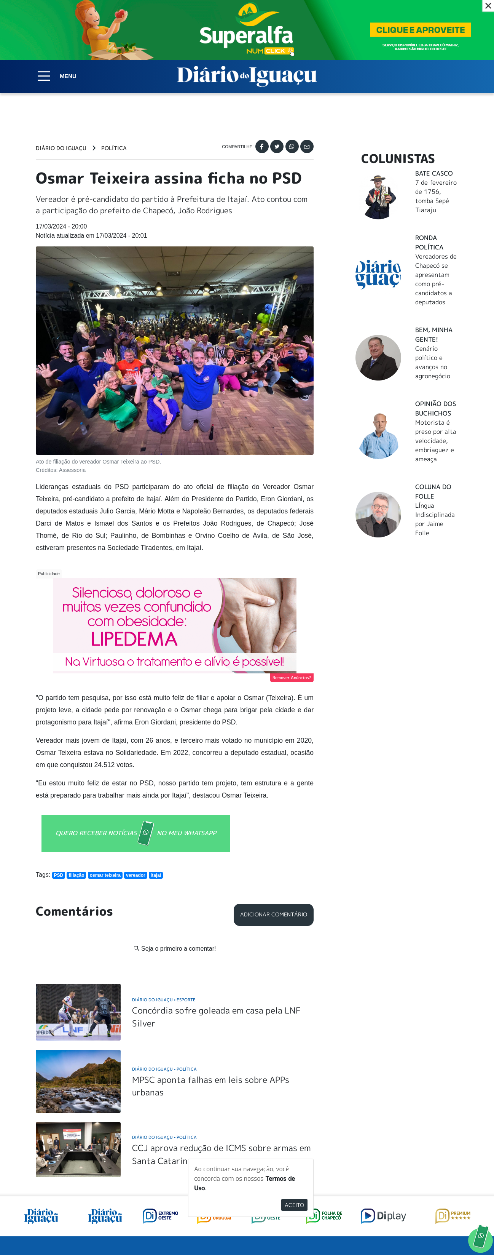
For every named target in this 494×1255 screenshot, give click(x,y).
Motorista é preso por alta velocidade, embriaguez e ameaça (435, 440)
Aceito (294, 1205)
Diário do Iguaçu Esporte (164, 887)
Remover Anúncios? (291, 678)
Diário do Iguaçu (61, 148)
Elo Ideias (447, 1231)
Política (114, 148)
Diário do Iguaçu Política (164, 957)
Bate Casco (434, 173)
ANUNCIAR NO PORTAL (409, 1166)
